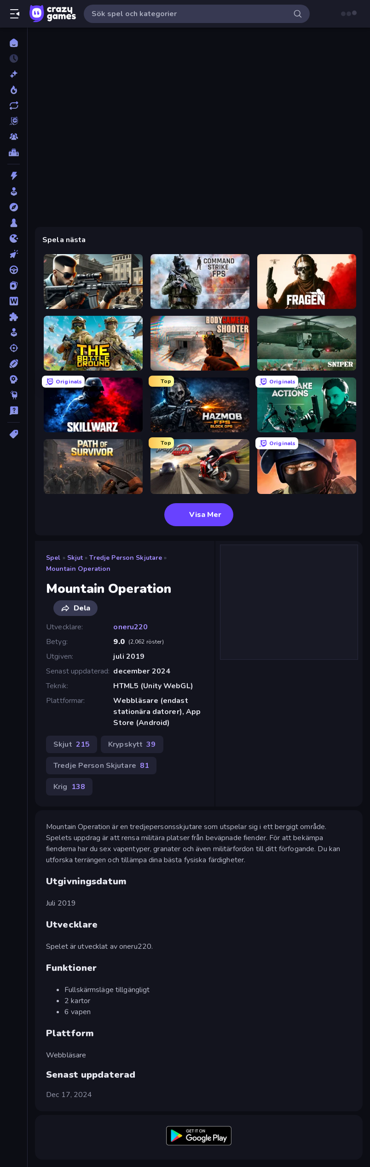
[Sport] (13, 364)
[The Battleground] (93, 343)
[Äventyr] (13, 207)
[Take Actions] (306, 405)
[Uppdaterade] (13, 105)
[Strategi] (13, 379)
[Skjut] (13, 348)
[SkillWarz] (93, 405)
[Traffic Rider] (200, 466)
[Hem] (13, 43)
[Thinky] (13, 395)
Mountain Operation (78, 568)
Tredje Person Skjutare (125, 557)
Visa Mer (198, 515)
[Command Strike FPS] (200, 281)
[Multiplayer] (13, 137)
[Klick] (13, 254)
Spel (53, 557)
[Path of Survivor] (93, 466)
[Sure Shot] (93, 281)
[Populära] (13, 90)
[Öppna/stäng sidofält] (15, 14)
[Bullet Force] (306, 466)
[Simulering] (13, 332)
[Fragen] (306, 281)
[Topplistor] (13, 152)
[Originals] (13, 121)
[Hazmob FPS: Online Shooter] (200, 405)
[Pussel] (13, 317)
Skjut (75, 557)
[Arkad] (13, 191)
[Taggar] (13, 434)
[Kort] (13, 285)
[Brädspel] (13, 223)
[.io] (13, 238)
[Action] (13, 176)
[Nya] (13, 74)
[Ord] (13, 301)
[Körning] (13, 270)
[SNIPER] (306, 343)
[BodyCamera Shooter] (200, 343)
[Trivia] (13, 410)
